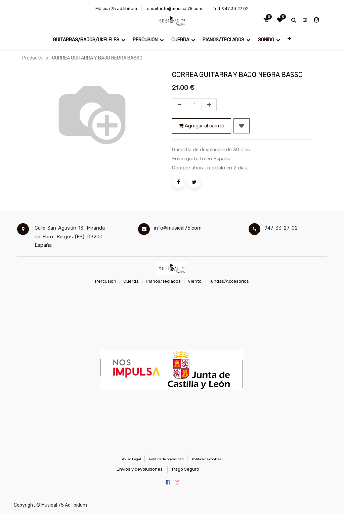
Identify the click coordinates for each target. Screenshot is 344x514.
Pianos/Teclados (163, 281)
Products (32, 58)
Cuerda (131, 281)
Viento (195, 281)
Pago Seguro (185, 469)
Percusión (105, 281)
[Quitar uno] (179, 104)
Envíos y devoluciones (140, 469)
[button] (289, 39)
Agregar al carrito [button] (201, 126)
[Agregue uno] (209, 104)
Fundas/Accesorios (229, 281)
